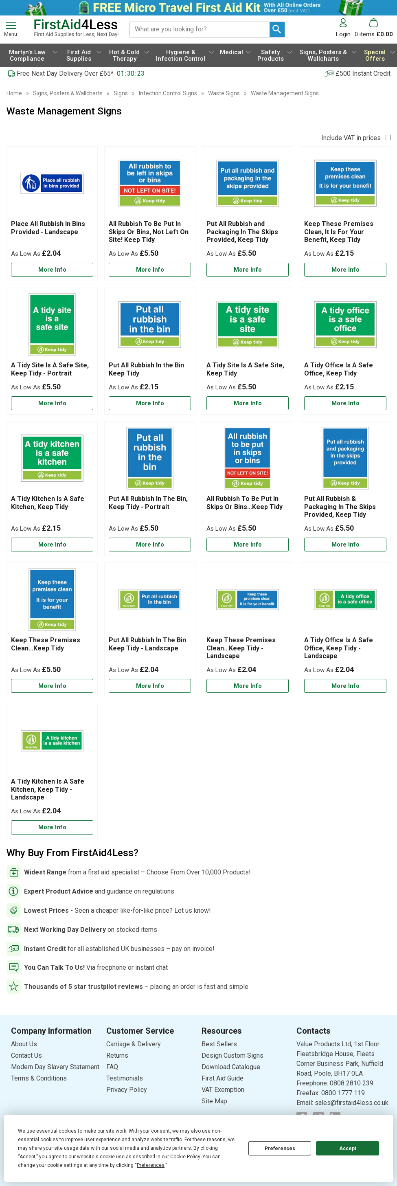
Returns (117, 1055)
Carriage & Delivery (133, 1044)
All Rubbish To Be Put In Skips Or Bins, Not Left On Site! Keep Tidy (149, 231)
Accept (347, 1148)
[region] (52, 185)
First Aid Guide (222, 1078)
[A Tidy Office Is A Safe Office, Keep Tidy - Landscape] (345, 629)
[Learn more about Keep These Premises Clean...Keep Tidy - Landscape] (247, 686)
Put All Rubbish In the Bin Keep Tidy (146, 369)
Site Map (214, 1101)
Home (14, 93)
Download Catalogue (231, 1067)
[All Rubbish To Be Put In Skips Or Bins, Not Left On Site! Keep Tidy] (149, 213)
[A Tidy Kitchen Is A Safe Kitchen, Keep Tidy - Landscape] (52, 771)
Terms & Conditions (39, 1078)
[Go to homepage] (76, 28)
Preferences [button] (151, 1165)
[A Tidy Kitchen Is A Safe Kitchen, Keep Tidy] (52, 488)
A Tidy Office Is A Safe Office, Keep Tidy (338, 369)
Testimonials (124, 1078)
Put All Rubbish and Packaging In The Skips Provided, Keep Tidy (242, 231)
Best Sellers (219, 1044)
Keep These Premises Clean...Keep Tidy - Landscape (241, 647)
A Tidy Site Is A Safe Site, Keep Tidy (245, 369)
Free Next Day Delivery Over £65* (65, 73)
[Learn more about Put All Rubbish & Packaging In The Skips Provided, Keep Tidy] (345, 545)
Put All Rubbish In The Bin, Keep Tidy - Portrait (148, 502)
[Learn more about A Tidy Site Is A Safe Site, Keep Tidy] (247, 403)
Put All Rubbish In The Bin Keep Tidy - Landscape (147, 644)
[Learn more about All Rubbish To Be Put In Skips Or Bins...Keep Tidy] (247, 545)
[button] (345, 27)
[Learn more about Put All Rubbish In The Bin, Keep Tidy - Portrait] (150, 545)
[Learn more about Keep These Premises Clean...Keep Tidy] (52, 686)
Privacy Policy (126, 1090)
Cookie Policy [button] (185, 1157)
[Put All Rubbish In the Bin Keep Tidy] (149, 351)
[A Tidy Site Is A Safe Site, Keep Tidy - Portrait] (52, 351)
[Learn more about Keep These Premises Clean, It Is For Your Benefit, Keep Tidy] (345, 270)
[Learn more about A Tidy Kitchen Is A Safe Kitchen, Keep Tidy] (52, 545)
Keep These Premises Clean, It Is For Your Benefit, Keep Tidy (338, 231)
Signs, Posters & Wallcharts (68, 93)
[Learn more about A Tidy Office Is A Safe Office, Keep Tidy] (345, 403)
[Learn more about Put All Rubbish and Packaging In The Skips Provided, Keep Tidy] (247, 270)
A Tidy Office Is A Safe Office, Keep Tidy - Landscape (338, 647)
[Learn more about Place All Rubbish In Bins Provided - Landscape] (52, 270)
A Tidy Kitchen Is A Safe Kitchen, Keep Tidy (47, 502)
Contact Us (26, 1055)
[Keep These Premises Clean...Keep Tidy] (52, 629)
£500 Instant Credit (363, 73)
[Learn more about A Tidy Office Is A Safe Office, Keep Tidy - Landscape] (345, 686)
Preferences (280, 1148)
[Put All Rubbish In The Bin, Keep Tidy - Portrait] (149, 488)
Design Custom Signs (232, 1055)
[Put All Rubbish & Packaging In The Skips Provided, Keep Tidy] (345, 488)
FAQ (112, 1067)
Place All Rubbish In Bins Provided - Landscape (48, 227)
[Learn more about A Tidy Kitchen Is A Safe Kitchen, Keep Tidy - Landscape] (52, 827)
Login (343, 34)
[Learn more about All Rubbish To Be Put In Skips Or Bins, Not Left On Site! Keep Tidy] (150, 270)
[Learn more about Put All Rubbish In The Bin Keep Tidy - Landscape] (150, 686)
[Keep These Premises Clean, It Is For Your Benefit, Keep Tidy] (345, 213)
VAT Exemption (223, 1090)
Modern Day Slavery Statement (55, 1067)
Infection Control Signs (168, 93)
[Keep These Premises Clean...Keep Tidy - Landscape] (247, 629)
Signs (121, 93)
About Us (24, 1044)
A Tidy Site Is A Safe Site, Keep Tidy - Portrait (50, 369)
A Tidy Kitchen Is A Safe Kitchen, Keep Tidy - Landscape (47, 789)
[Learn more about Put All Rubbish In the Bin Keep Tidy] (150, 403)
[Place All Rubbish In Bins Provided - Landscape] (52, 213)
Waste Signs (224, 93)
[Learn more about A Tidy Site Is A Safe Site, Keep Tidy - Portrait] (52, 403)
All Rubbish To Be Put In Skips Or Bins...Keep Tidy (244, 502)
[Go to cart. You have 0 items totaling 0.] (374, 27)
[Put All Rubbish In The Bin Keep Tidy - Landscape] (149, 629)
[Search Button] (277, 29)
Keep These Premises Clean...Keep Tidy (45, 644)
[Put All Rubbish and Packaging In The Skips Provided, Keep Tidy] (247, 213)
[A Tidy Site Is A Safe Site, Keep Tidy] (247, 351)
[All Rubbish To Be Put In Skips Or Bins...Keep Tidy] (247, 488)
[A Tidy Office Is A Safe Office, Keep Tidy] (345, 351)
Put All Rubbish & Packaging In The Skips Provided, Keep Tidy (340, 506)
